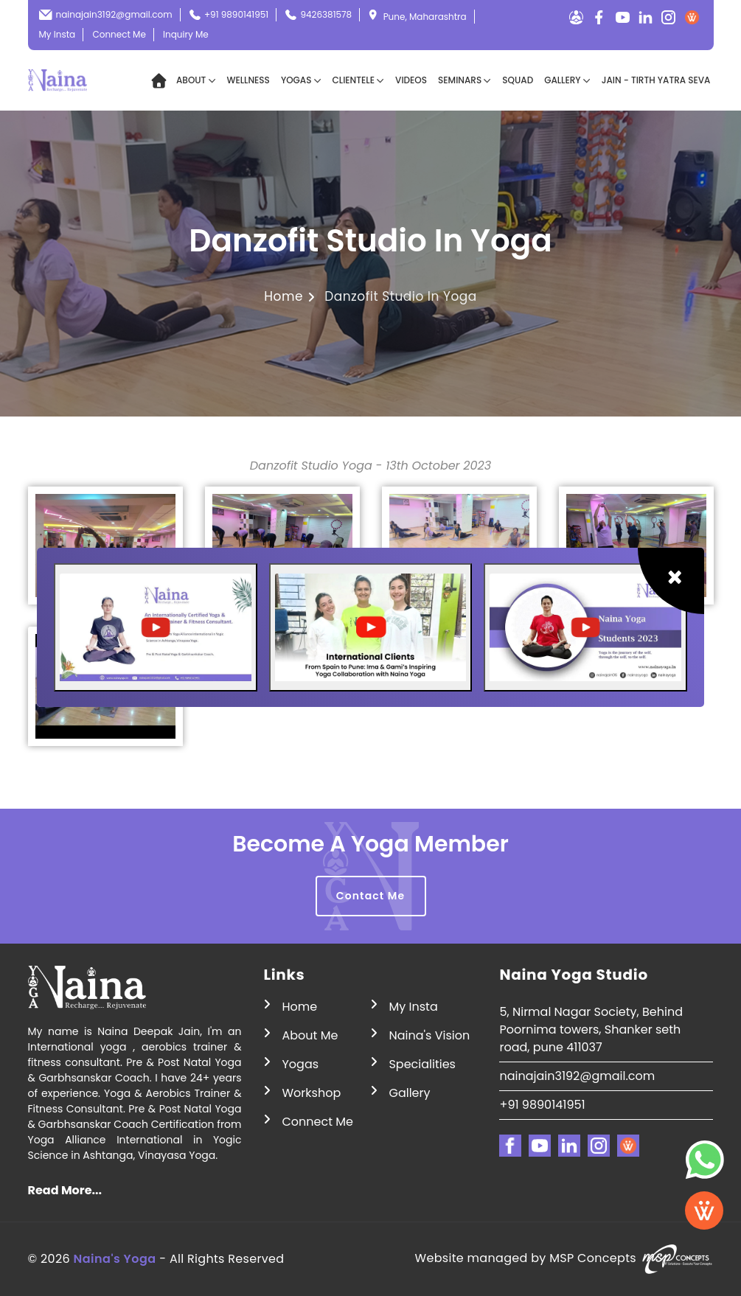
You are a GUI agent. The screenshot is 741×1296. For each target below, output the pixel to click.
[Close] (671, 581)
